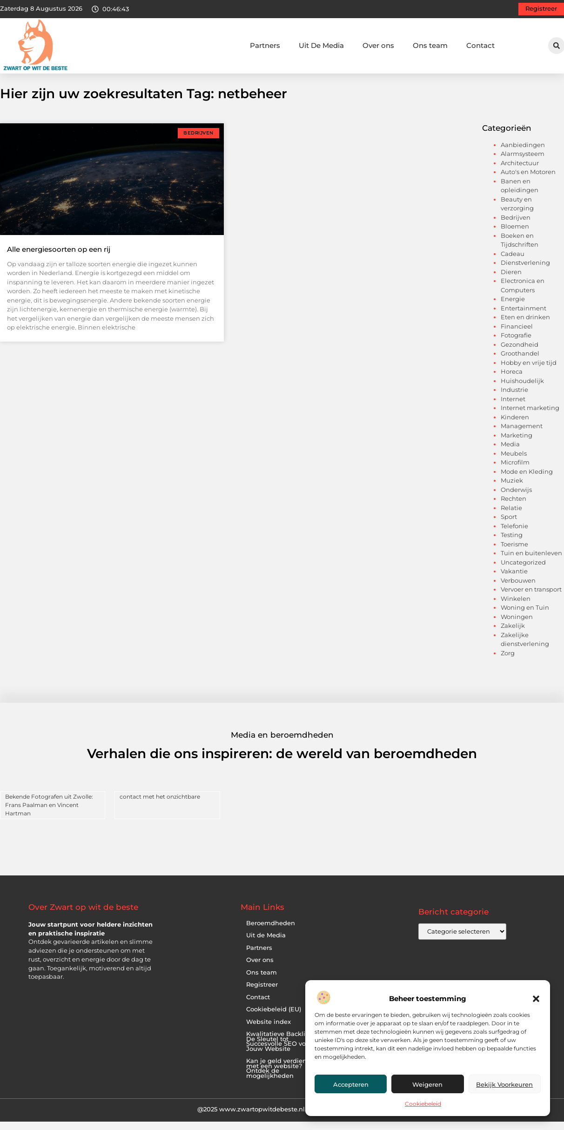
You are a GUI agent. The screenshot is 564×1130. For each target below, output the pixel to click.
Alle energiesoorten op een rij (58, 258)
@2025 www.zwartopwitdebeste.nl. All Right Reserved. (282, 1118)
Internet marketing (530, 417)
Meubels (514, 462)
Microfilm (515, 471)
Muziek (512, 489)
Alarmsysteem (522, 163)
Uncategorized (523, 571)
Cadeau (512, 262)
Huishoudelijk (522, 389)
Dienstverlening (525, 272)
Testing (512, 544)
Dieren (511, 280)
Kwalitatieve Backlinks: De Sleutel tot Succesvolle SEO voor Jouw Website (282, 1051)
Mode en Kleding (527, 480)
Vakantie (514, 580)
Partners (265, 45)
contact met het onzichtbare (160, 805)
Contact (480, 45)
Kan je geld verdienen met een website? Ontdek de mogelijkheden (280, 1078)
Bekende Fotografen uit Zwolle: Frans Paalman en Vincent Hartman (49, 814)
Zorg (508, 662)
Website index (268, 1030)
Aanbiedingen (523, 153)
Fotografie (516, 344)
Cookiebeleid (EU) (273, 1018)
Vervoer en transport (531, 598)
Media (510, 453)
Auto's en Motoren (528, 181)
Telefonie (514, 534)
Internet (513, 407)
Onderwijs (516, 498)
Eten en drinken (525, 326)
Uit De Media (321, 45)
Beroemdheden (270, 931)
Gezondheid (519, 353)
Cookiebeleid (423, 1103)
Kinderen (515, 426)
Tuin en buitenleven (531, 562)
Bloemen (515, 235)
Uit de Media (266, 944)
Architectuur (520, 171)
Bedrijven (515, 226)
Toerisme (514, 553)
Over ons (378, 45)
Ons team (430, 45)
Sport (509, 526)
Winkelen (515, 607)
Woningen (517, 625)
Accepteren (351, 1084)
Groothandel (520, 362)
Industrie (514, 399)
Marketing (516, 444)
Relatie (511, 516)
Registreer (262, 993)
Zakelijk (513, 635)
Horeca (512, 380)
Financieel (517, 335)
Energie (513, 308)
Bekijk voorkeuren (504, 1084)
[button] (536, 998)
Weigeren (427, 1084)
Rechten (513, 507)
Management (522, 435)
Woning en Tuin (525, 616)
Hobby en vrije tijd (529, 371)
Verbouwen (518, 589)
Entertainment (523, 317)
